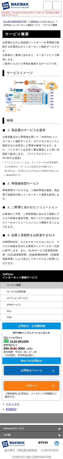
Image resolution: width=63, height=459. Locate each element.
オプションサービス (17, 298)
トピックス (12, 404)
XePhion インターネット (42, 21)
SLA (9, 311)
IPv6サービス (14, 304)
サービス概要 (14, 285)
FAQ (9, 317)
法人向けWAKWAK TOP (15, 21)
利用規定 (11, 409)
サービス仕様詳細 (16, 291)
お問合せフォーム (31, 370)
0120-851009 (19, 341)
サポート (31, 385)
